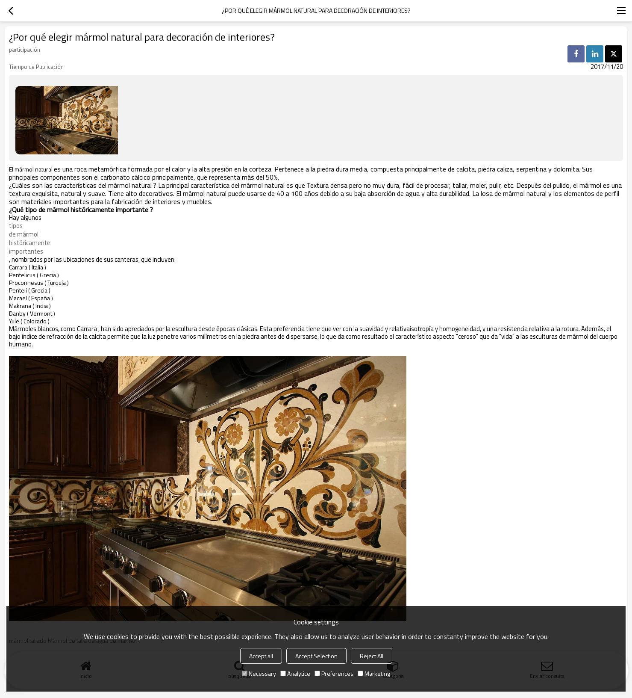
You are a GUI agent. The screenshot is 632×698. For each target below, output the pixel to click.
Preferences (334, 673)
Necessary (259, 673)
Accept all (261, 655)
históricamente (29, 243)
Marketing (374, 673)
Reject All (371, 655)
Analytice (295, 673)
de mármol (23, 234)
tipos (16, 226)
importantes (26, 251)
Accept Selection (316, 655)
